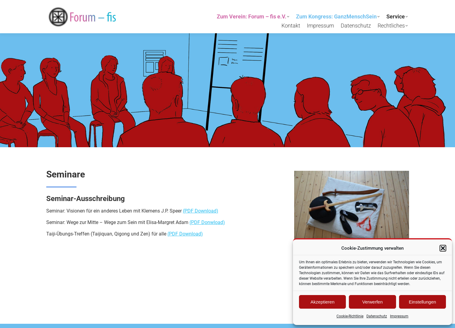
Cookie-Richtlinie (349, 316)
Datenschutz (376, 316)
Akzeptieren (322, 301)
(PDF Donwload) (207, 222)
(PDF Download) (200, 211)
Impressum (399, 316)
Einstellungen (422, 301)
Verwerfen (372, 301)
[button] (443, 248)
